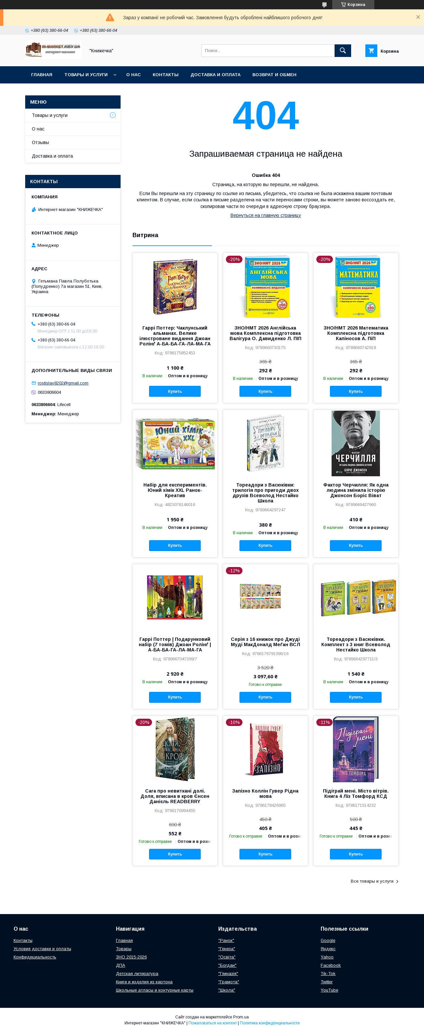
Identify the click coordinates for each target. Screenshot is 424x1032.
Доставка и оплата (215, 74)
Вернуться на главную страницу (266, 215)
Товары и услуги (86, 74)
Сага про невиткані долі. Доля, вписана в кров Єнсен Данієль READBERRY (174, 796)
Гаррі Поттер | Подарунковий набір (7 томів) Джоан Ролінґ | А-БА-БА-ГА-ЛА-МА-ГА (175, 644)
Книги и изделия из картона (144, 981)
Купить (175, 391)
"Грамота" (228, 981)
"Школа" (226, 990)
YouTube (329, 990)
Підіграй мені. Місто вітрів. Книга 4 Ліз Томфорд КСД (356, 793)
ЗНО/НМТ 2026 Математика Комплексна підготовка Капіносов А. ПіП (356, 333)
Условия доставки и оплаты (42, 948)
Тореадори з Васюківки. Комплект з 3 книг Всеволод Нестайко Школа (355, 644)
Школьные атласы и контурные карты (154, 990)
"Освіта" (227, 957)
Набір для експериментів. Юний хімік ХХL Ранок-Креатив (175, 490)
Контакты (166, 74)
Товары (124, 948)
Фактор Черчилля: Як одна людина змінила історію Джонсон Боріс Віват (356, 490)
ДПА (120, 965)
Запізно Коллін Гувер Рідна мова (265, 793)
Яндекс (328, 948)
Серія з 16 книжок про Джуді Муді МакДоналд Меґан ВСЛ (265, 642)
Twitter (327, 981)
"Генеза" (226, 948)
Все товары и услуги (372, 881)
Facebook (331, 965)
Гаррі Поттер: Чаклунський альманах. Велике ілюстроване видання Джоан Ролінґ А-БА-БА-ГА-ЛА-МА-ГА (175, 335)
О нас (133, 74)
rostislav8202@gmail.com (63, 383)
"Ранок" (226, 940)
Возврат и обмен (274, 74)
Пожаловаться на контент (212, 1023)
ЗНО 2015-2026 (131, 957)
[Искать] (343, 50)
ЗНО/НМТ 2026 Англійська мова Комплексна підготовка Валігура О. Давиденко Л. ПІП (265, 333)
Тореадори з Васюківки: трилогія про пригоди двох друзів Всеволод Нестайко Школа (265, 492)
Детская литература (137, 973)
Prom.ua (241, 1017)
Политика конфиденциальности (270, 1023)
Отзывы (40, 142)
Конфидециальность (35, 957)
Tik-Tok (328, 973)
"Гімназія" (228, 973)
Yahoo (327, 957)
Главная (41, 74)
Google (328, 940)
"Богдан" (227, 965)
